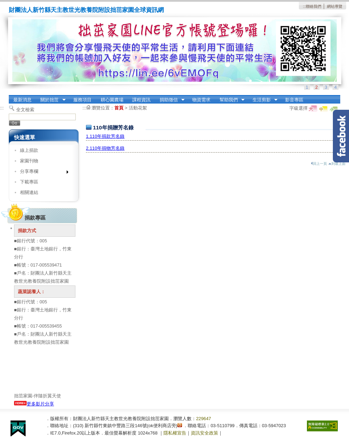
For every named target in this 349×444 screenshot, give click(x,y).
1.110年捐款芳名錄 (105, 136)
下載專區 (29, 181)
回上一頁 (319, 164)
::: (304, 6)
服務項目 (82, 99)
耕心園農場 (112, 99)
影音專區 (294, 99)
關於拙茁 (51, 100)
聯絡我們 (313, 6)
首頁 (118, 107)
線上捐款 (29, 150)
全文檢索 (25, 109)
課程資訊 (141, 99)
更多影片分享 (34, 403)
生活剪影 (262, 100)
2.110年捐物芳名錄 (105, 148)
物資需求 (201, 99)
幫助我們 (229, 100)
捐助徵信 (169, 100)
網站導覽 (334, 6)
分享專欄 (42, 173)
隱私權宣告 (174, 433)
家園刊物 (29, 160)
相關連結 (29, 192)
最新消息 (22, 99)
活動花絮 (138, 107)
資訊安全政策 (204, 433)
